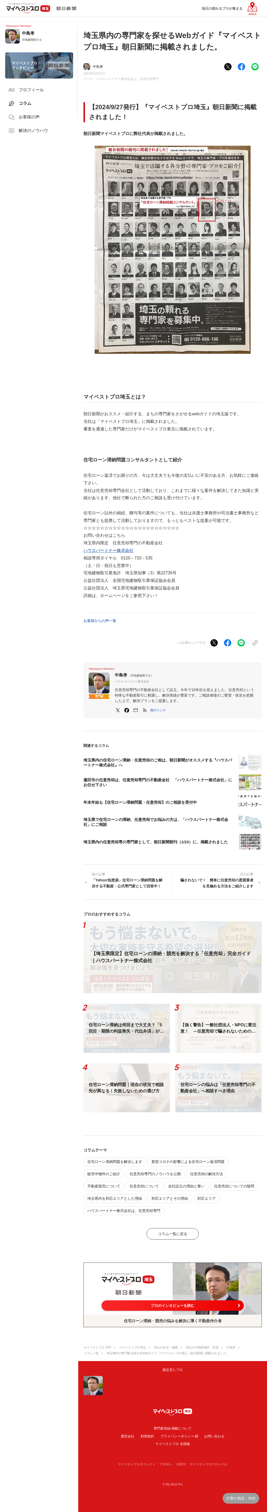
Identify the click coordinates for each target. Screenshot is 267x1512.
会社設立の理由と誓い (186, 1186)
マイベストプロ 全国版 (172, 1444)
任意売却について (144, 1186)
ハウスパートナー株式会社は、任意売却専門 (127, 79)
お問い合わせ (214, 1436)
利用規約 (147, 1436)
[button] (158, 710)
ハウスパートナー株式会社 (108, 550)
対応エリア (206, 1198)
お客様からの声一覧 (99, 621)
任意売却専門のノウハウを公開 (155, 1174)
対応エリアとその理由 (169, 1198)
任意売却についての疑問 (234, 1186)
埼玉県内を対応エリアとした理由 (114, 1198)
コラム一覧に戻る (172, 1234)
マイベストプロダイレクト (136, 1464)
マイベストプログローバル (208, 1464)
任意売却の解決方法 (206, 1174)
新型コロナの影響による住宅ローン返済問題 (187, 1162)
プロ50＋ (165, 1464)
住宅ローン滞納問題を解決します (114, 1162)
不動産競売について (103, 1186)
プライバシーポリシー (177, 1436)
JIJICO (181, 1464)
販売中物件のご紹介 (103, 1174)
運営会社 (127, 1436)
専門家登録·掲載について (173, 1428)
